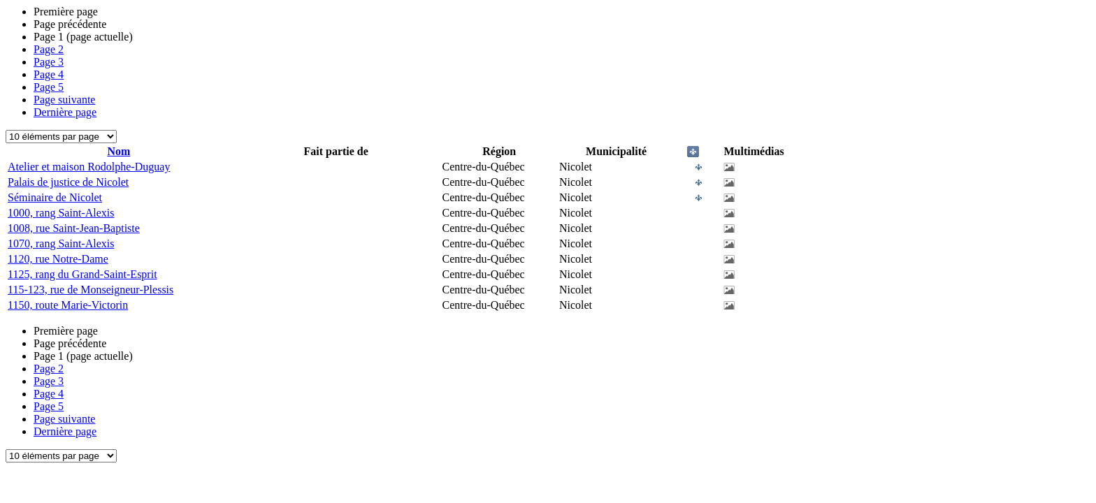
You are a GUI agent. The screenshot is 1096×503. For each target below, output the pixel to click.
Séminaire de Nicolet (55, 197)
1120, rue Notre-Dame (58, 259)
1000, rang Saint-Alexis (61, 213)
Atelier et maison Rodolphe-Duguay (89, 167)
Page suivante (64, 99)
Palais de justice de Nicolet (68, 182)
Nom (118, 151)
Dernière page (65, 112)
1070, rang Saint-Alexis (61, 243)
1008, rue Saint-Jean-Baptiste (74, 228)
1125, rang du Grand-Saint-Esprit (82, 274)
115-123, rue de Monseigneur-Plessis (90, 290)
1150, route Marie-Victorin (68, 305)
